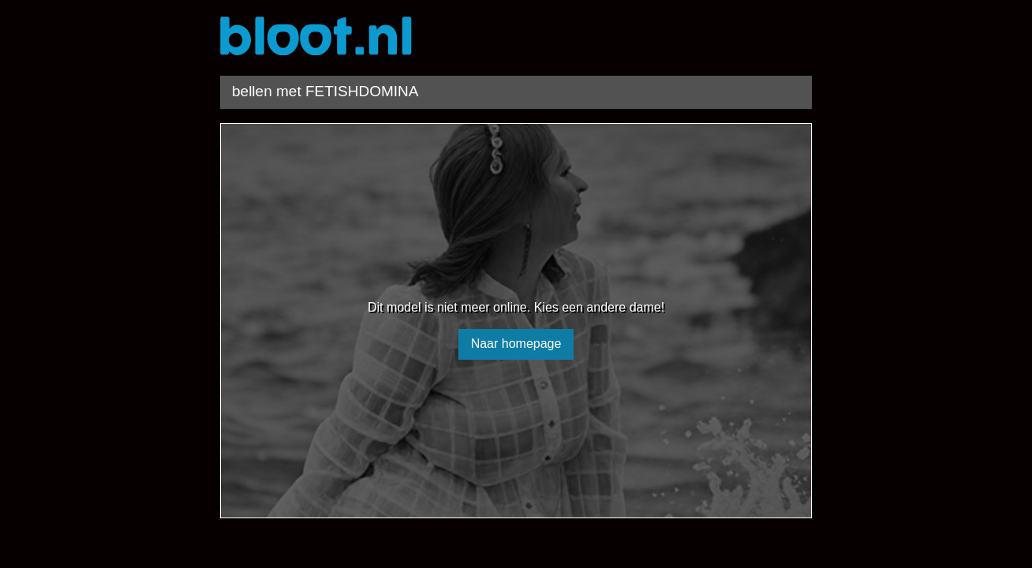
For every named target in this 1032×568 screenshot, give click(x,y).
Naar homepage (516, 343)
